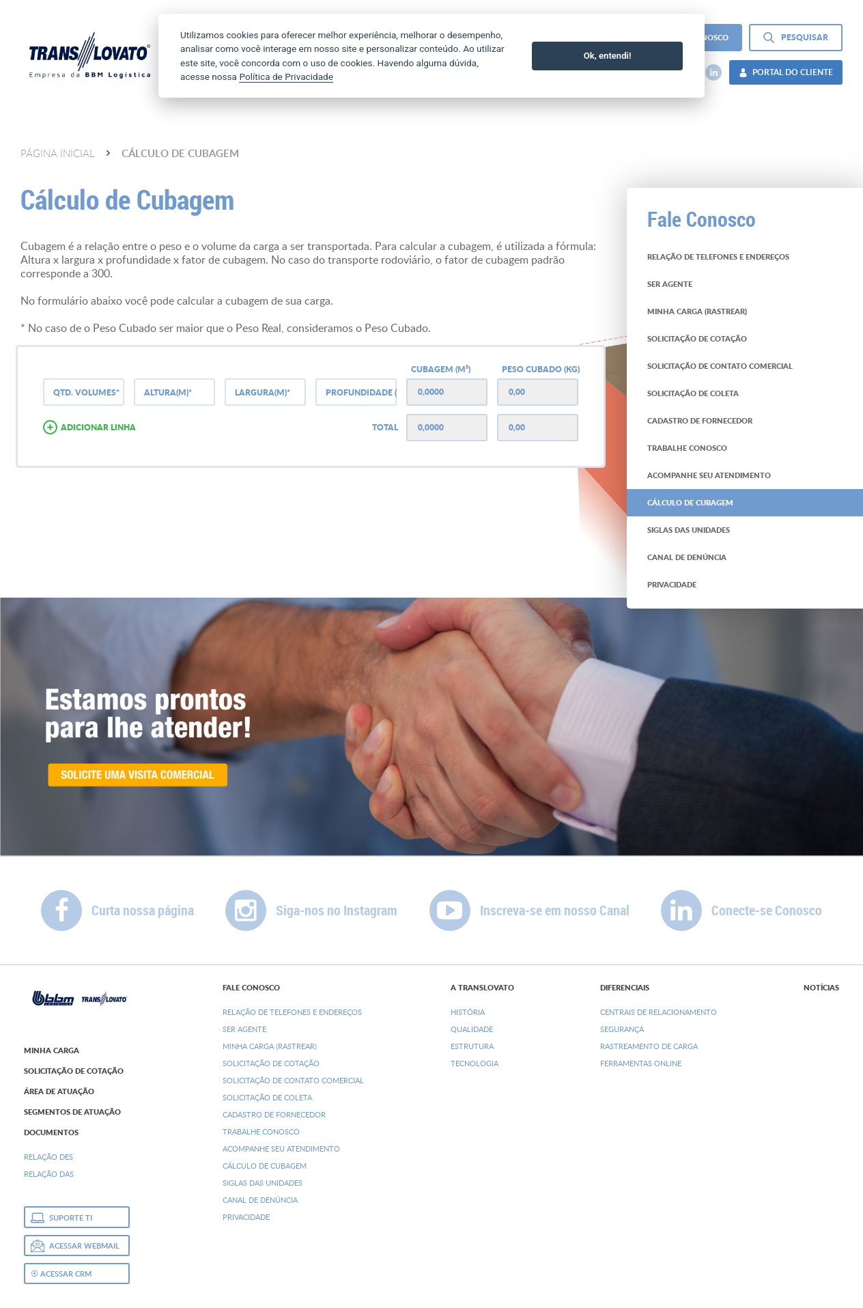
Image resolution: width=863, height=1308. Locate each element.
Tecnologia (474, 1063)
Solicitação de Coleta (267, 1097)
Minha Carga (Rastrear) (270, 1046)
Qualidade (472, 1029)
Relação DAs (49, 1174)
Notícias (821, 987)
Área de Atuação (59, 1091)
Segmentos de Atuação (72, 1112)
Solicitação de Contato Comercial (293, 1080)
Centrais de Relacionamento (658, 1012)
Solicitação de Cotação (74, 1071)
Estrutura (472, 1046)
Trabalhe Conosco (261, 1131)
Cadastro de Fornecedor (274, 1114)
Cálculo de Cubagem (265, 1165)
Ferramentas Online (640, 1063)
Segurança (622, 1029)
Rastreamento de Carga (649, 1046)
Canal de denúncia (260, 1200)
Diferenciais (624, 987)
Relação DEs (48, 1157)
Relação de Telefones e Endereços (292, 1012)
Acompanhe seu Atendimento (281, 1148)
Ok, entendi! (608, 56)
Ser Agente (244, 1029)
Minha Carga (51, 1050)
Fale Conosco (251, 987)
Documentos (51, 1132)
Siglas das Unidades (262, 1183)
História (468, 1012)
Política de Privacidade (286, 76)
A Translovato (482, 987)
